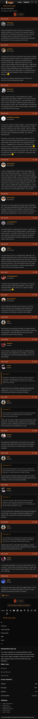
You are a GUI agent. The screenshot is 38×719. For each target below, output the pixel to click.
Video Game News (8, 703)
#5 (36, 159)
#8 (36, 244)
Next (20, 14)
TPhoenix (5, 11)
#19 (36, 553)
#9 (36, 272)
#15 (36, 430)
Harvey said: (6, 465)
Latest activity (4, 675)
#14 (36, 397)
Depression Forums (8, 708)
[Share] (33, 19)
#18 (36, 522)
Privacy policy (4, 633)
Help (2, 636)
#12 (36, 339)
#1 (36, 19)
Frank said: (6, 409)
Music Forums (6, 712)
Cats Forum (6, 705)
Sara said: (5, 374)
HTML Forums (6, 710)
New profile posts (6, 672)
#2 (36, 45)
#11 (36, 317)
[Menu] (2, 2)
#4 (36, 113)
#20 (36, 576)
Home (2, 640)
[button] (19, 622)
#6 (36, 193)
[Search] (36, 2)
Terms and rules (5, 629)
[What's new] (32, 2)
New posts (4, 668)
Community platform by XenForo (17, 717)
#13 (36, 361)
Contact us (4, 626)
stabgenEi (34, 695)
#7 (36, 218)
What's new (5, 664)
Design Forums (7, 707)
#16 (36, 453)
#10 (36, 294)
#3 (36, 85)
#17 (36, 484)
